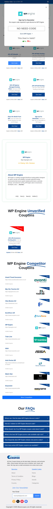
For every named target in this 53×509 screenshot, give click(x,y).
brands (34, 479)
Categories (35, 483)
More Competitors (26, 397)
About (13, 473)
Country (14, 483)
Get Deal (38, 63)
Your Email (15, 491)
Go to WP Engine (26, 34)
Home (34, 473)
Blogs (34, 476)
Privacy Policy (16, 479)
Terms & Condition (17, 476)
